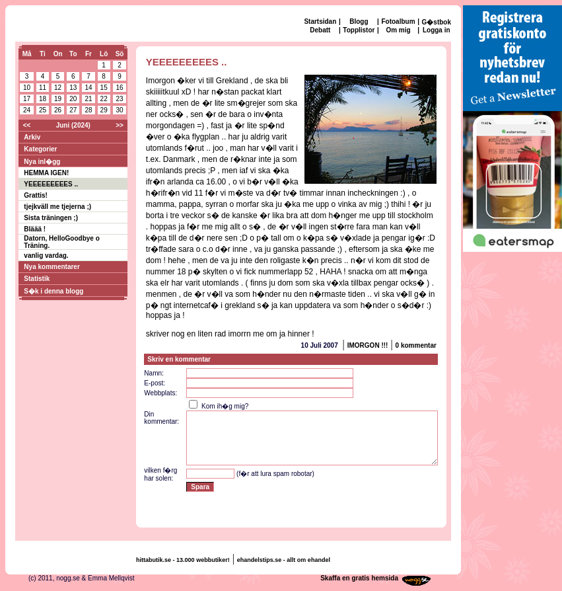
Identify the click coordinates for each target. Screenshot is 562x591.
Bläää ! (35, 229)
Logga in (436, 30)
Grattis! (36, 195)
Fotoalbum (398, 21)
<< (27, 125)
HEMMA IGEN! (46, 173)
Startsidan (320, 21)
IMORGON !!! (367, 345)
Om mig (398, 30)
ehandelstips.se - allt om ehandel (283, 560)
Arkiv (32, 137)
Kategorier (40, 149)
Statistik (37, 278)
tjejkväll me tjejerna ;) (57, 206)
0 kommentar (416, 345)
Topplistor (358, 30)
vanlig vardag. (46, 255)
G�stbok (436, 22)
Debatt (320, 30)
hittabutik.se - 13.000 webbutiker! (183, 560)
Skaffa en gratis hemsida (359, 578)
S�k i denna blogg (53, 291)
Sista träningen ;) (51, 217)
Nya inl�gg (42, 161)
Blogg (358, 21)
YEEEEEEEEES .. (51, 184)
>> (119, 125)
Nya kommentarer (51, 266)
